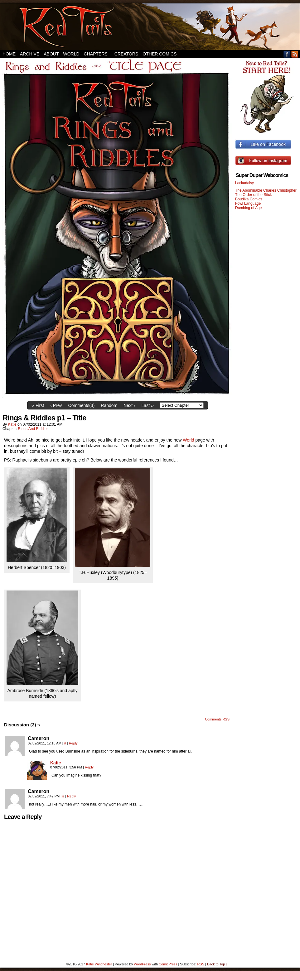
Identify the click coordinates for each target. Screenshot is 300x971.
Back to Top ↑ (217, 964)
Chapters (97, 54)
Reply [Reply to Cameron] (73, 743)
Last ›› (148, 405)
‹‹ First (37, 405)
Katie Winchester (99, 964)
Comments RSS (217, 719)
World (71, 53)
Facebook (287, 54)
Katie (12, 424)
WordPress (142, 964)
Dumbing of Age (248, 208)
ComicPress (168, 964)
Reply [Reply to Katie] (89, 767)
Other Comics (160, 53)
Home (9, 53)
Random (109, 405)
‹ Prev (56, 405)
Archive (29, 53)
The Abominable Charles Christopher (266, 190)
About (51, 53)
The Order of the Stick (253, 195)
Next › (129, 405)
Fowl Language (248, 203)
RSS (295, 54)
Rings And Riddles (33, 429)
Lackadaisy (244, 183)
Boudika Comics (248, 199)
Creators (126, 53)
